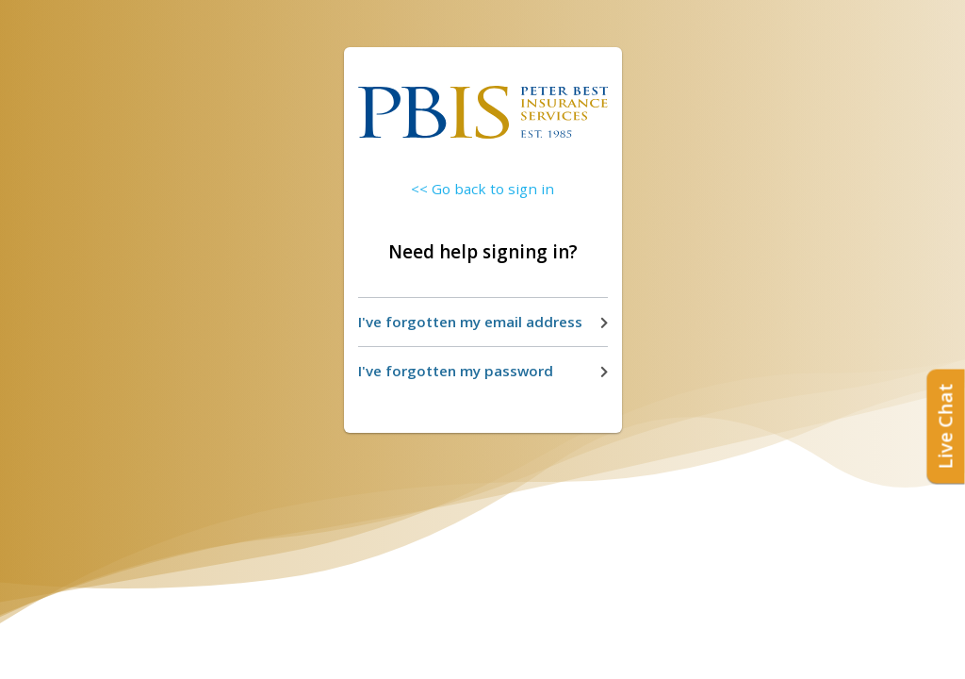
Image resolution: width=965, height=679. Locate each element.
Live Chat (945, 427)
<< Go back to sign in (482, 188)
